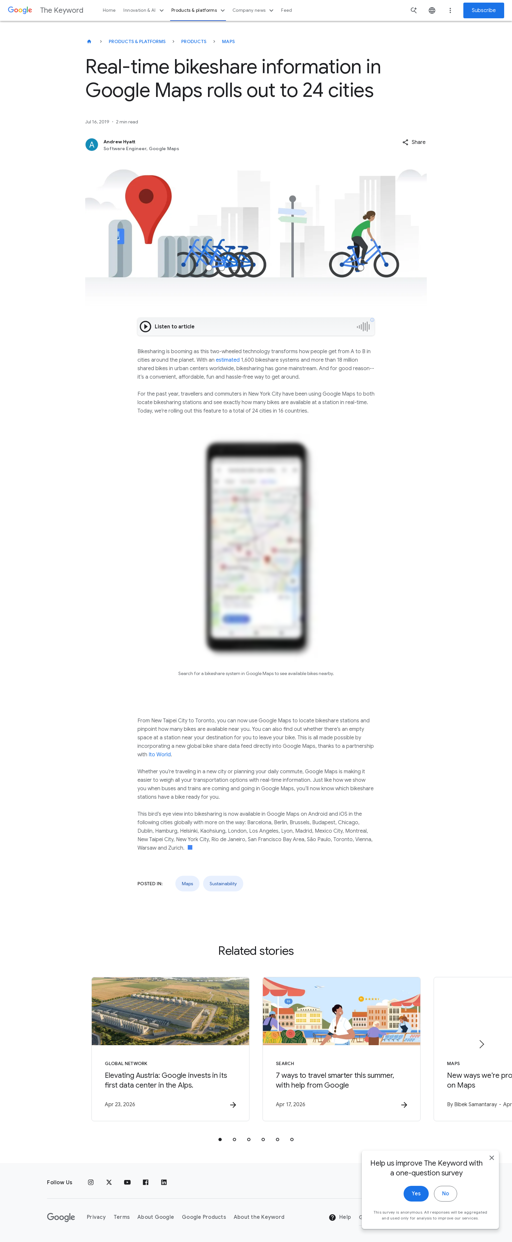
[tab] (220, 1139)
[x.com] (109, 1182)
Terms (122, 1217)
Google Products (204, 1217)
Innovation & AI (144, 10)
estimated (228, 360)
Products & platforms (199, 10)
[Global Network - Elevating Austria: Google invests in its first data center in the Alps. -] (170, 1049)
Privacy (96, 1217)
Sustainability (223, 884)
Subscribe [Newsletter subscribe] (484, 10)
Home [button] (109, 10)
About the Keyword (259, 1217)
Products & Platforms (137, 41)
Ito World (160, 754)
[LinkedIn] (164, 1182)
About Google (155, 1217)
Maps (228, 41)
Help (339, 1217)
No (445, 1218)
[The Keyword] (89, 41)
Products (193, 41)
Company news (253, 10)
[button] (414, 142)
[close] (492, 1182)
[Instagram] (91, 1182)
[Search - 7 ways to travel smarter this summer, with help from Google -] (341, 1049)
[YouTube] (127, 1182)
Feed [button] (286, 10)
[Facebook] (145, 1182)
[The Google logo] (61, 1217)
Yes (416, 1218)
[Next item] (481, 1044)
